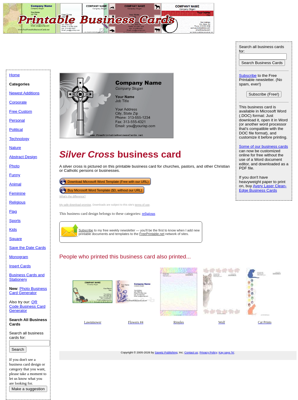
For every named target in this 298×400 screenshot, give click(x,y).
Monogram (18, 257)
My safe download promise (75, 204)
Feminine (17, 193)
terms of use (142, 204)
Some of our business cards (263, 146)
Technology (19, 138)
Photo (14, 166)
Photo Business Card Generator (28, 290)
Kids (13, 229)
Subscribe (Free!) (264, 94)
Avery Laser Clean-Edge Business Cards (263, 188)
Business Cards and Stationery (26, 277)
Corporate (18, 102)
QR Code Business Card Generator (27, 306)
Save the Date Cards (27, 247)
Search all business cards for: (261, 49)
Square (15, 238)
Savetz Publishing (166, 352)
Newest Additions (24, 93)
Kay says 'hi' (226, 352)
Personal (17, 120)
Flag (13, 211)
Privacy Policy (208, 352)
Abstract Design (23, 157)
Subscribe (86, 230)
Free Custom (20, 111)
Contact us (191, 352)
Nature (15, 147)
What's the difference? (72, 196)
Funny (14, 175)
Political (16, 129)
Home (14, 75)
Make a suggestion (28, 389)
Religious (17, 202)
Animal (15, 184)
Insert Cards (20, 266)
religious (148, 214)
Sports (15, 220)
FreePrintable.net (151, 234)
